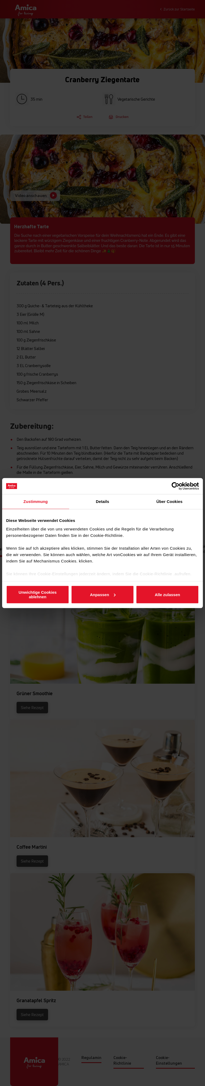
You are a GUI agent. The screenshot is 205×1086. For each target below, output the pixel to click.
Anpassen (103, 594)
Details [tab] (102, 501)
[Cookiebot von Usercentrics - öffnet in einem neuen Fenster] (175, 486)
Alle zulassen (167, 594)
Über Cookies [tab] (169, 501)
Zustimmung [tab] (35, 501)
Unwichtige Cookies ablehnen (38, 594)
